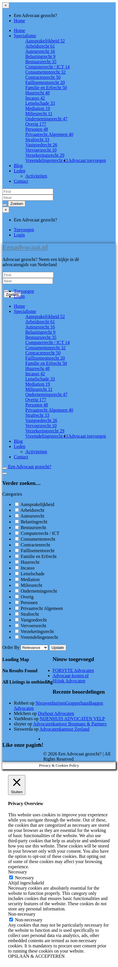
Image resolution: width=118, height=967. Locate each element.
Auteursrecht (40, 51)
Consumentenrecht (45, 72)
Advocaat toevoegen (87, 160)
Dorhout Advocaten (56, 713)
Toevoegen (24, 229)
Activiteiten (36, 175)
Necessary (24, 877)
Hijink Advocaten (69, 680)
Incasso (35, 98)
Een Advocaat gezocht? (29, 466)
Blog (18, 165)
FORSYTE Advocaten (73, 670)
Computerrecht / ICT (47, 66)
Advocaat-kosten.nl (71, 675)
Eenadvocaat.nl (25, 247)
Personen (36, 129)
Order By (25, 647)
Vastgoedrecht (41, 144)
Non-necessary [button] (21, 914)
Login (19, 234)
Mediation (37, 108)
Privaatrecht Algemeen (49, 134)
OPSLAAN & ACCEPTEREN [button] (36, 956)
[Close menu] (5, 5)
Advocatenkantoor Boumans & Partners (70, 723)
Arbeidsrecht (40, 46)
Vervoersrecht (41, 150)
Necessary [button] (17, 871)
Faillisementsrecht (45, 82)
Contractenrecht (42, 77)
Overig (35, 124)
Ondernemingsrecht (46, 118)
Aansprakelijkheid (45, 40)
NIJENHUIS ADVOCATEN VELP (72, 718)
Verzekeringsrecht (44, 155)
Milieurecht (38, 113)
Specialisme (25, 35)
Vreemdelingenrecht (46, 160)
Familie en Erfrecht (46, 87)
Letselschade (40, 103)
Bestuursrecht (40, 61)
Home (19, 20)
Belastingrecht (40, 56)
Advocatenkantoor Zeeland (64, 729)
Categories (12, 494)
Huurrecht (37, 92)
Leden (19, 170)
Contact (21, 181)
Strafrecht (37, 139)
